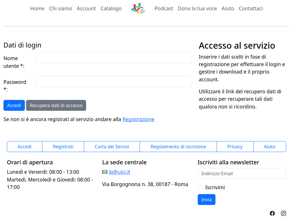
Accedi (14, 105)
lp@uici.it (119, 171)
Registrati (63, 146)
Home (37, 8)
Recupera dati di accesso (56, 105)
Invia (206, 199)
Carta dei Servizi (112, 146)
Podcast (164, 8)
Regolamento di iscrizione (178, 146)
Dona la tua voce (197, 8)
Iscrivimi (215, 187)
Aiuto (228, 8)
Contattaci (251, 8)
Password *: (14, 85)
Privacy (234, 146)
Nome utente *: (13, 62)
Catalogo (111, 8)
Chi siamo (60, 8)
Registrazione (138, 119)
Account (87, 8)
